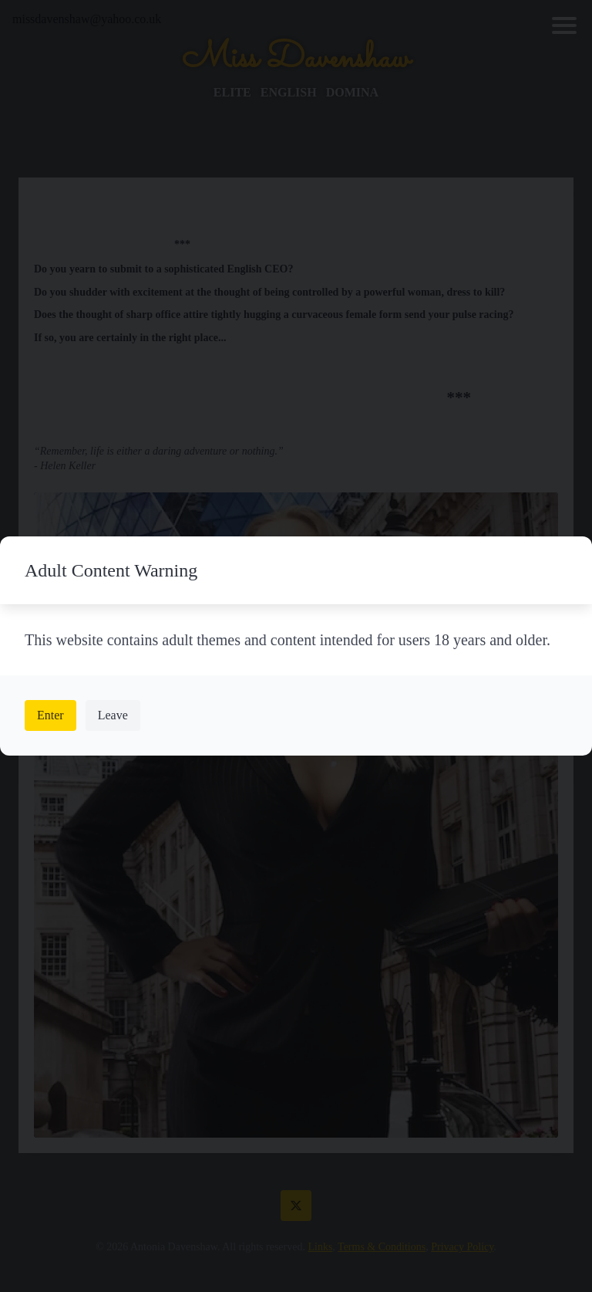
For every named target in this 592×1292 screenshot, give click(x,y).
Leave (113, 715)
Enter (50, 715)
